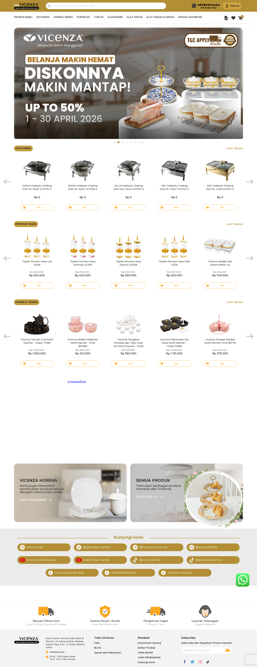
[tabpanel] (128, 83)
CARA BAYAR (145, 652)
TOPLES (99, 17)
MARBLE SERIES (63, 17)
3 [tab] (122, 142)
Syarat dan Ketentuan (107, 652)
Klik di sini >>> (147, 496)
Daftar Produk (146, 648)
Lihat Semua (234, 148)
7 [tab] (139, 142)
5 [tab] (131, 142)
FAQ (96, 643)
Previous (7, 181)
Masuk (234, 5)
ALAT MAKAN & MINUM (160, 17)
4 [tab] (126, 142)
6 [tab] (135, 142)
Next (249, 181)
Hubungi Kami (146, 662)
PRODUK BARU (23, 17)
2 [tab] (118, 142)
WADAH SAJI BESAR (190, 17)
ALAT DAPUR (135, 17)
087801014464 (57, 652)
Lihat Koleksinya (33, 500)
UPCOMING (43, 17)
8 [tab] (143, 142)
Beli (39, 207)
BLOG (97, 648)
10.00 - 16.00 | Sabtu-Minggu (69, 658)
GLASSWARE (115, 17)
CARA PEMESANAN (149, 657)
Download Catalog (149, 643)
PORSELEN (83, 17)
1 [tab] (114, 142)
